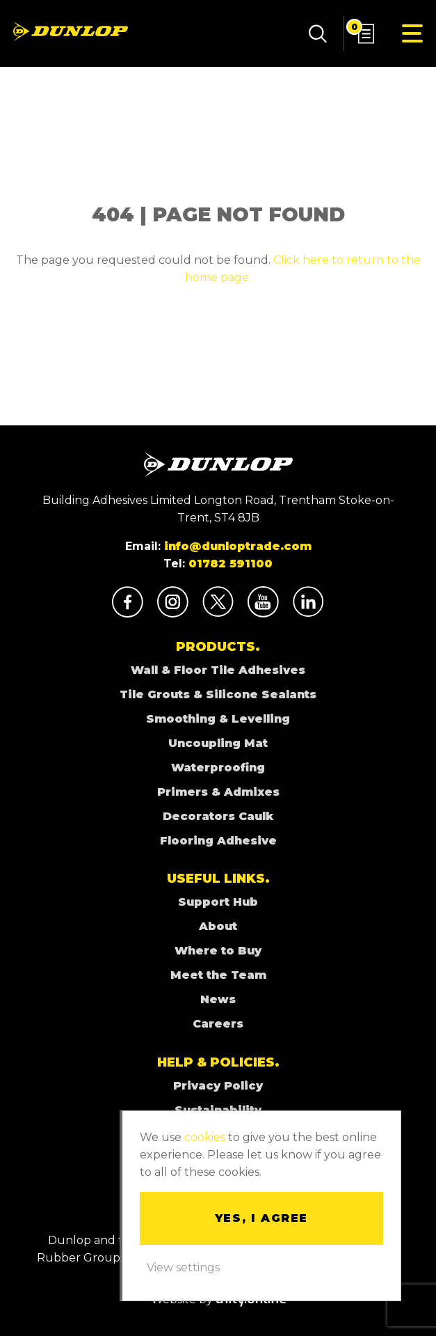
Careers (218, 1023)
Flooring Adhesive (218, 840)
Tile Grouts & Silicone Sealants (218, 694)
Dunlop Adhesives (70, 31)
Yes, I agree (261, 1218)
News (218, 999)
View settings (183, 1267)
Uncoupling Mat (218, 743)
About (218, 926)
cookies (204, 1137)
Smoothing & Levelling (218, 718)
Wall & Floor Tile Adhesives (218, 670)
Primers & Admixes (218, 792)
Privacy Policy (218, 1085)
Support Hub (218, 902)
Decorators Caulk (218, 816)
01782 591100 (230, 563)
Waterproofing (218, 767)
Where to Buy (218, 950)
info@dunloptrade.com (238, 546)
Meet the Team (218, 975)
